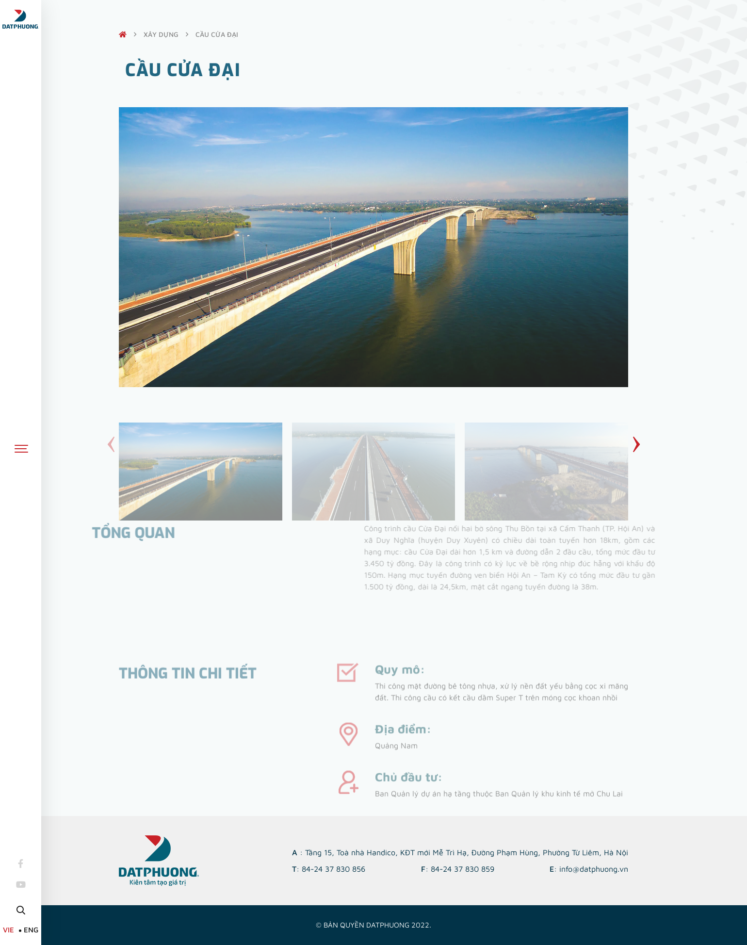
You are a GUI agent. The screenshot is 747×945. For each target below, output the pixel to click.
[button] (636, 444)
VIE (8, 930)
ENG (31, 930)
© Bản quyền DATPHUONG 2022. (373, 925)
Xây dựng (161, 34)
